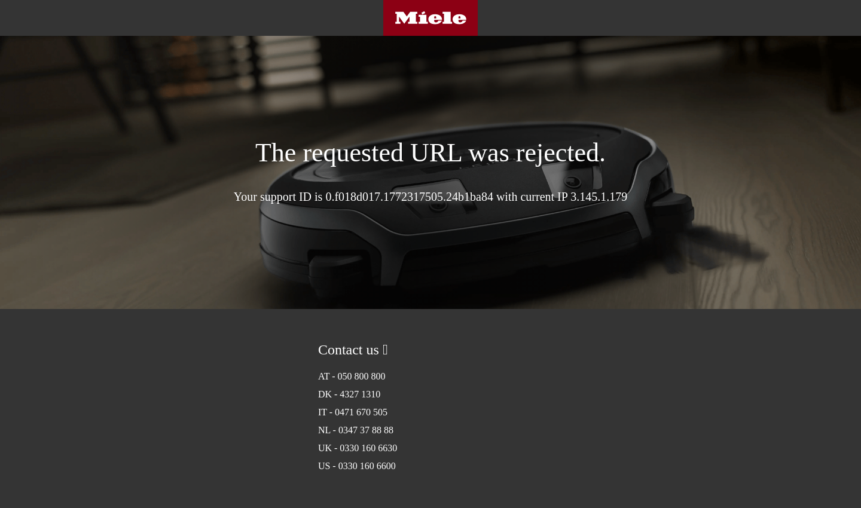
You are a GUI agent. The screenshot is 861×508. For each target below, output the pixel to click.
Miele (430, 18)
